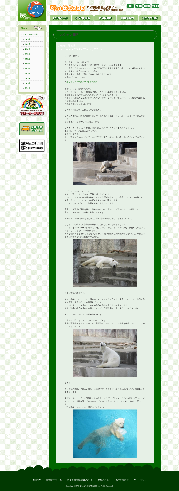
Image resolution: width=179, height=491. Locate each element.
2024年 (27, 44)
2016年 (27, 83)
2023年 (27, 49)
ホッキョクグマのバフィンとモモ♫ (81, 82)
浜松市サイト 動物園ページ (45, 480)
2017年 (27, 78)
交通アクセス (104, 480)
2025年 (27, 39)
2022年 (27, 54)
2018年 (27, 73)
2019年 (27, 68)
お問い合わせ (122, 480)
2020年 (27, 63)
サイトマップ (140, 480)
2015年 (27, 88)
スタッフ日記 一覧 (30, 34)
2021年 (27, 59)
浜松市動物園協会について (80, 480)
